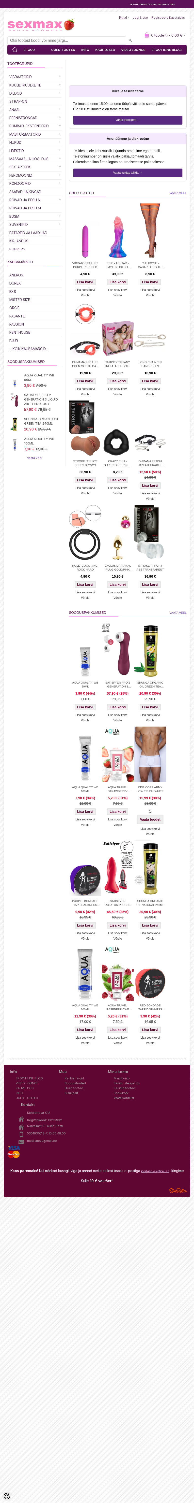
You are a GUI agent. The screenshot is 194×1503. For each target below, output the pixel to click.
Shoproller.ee (178, 1190)
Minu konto (122, 1078)
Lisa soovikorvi (85, 290)
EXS (12, 291)
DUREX (15, 283)
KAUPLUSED (105, 50)
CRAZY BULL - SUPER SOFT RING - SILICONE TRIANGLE (117, 464)
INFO (85, 50)
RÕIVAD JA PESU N (24, 200)
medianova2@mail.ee (155, 1171)
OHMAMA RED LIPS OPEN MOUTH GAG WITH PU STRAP (85, 365)
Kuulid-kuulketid (25, 85)
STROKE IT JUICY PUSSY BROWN (85, 463)
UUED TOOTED (63, 50)
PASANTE (17, 316)
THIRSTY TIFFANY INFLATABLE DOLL (117, 364)
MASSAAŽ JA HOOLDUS (28, 159)
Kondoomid (20, 183)
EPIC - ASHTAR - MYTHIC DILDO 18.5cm (118, 266)
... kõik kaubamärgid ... (29, 349)
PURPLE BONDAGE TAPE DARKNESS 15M (85, 903)
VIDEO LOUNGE (133, 50)
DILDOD (15, 93)
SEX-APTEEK (20, 167)
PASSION (16, 324)
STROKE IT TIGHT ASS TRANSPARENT (150, 567)
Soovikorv (121, 1093)
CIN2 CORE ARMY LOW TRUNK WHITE (150, 789)
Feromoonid (20, 175)
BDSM (14, 216)
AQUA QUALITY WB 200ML (85, 1007)
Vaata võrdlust (124, 1098)
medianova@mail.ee (42, 1141)
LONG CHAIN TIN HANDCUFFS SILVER (150, 365)
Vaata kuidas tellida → (128, 172)
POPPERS (17, 249)
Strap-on (18, 101)
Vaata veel (34, 458)
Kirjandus (18, 241)
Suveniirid (18, 224)
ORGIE (14, 308)
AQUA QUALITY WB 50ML (39, 377)
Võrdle (85, 295)
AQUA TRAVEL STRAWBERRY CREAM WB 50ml (117, 790)
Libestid (16, 151)
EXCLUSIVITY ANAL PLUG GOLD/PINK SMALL (117, 568)
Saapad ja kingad (25, 192)
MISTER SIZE (19, 300)
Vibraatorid (20, 77)
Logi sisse (140, 17)
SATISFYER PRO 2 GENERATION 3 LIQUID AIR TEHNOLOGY (41, 399)
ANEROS (16, 275)
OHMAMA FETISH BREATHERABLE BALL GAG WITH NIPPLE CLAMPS (150, 464)
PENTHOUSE (19, 332)
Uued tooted (74, 1088)
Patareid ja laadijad (28, 233)
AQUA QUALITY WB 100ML (39, 441)
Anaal (14, 110)
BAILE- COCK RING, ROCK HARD (85, 567)
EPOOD (29, 50)
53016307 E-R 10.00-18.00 (46, 1133)
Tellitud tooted (124, 1088)
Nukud (15, 142)
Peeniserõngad (23, 118)
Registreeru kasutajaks (168, 17)
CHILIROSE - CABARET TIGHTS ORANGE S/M (150, 266)
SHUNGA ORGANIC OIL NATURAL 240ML (150, 903)
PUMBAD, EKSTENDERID (29, 126)
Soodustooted (75, 1083)
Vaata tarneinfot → (127, 120)
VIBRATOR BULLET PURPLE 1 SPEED (85, 265)
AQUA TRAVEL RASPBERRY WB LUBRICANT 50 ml (117, 1008)
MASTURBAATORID (25, 134)
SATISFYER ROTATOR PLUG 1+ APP (117, 903)
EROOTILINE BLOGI (166, 50)
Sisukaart (71, 1093)
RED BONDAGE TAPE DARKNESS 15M (150, 1008)
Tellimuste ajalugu (127, 1083)
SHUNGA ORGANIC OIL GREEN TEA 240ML (41, 421)
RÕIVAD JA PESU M (25, 208)
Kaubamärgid (74, 1078)
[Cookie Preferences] (6, 1496)
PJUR (13, 341)
